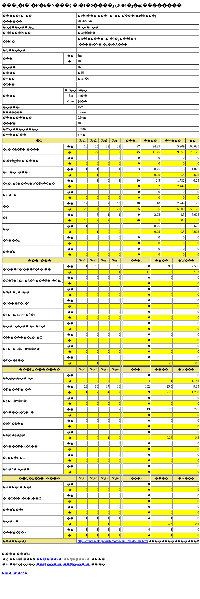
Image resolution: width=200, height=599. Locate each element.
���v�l (54, 559)
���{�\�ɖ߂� (15, 573)
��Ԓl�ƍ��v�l (76, 564)
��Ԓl (41, 559)
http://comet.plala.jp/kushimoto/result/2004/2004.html (112, 541)
